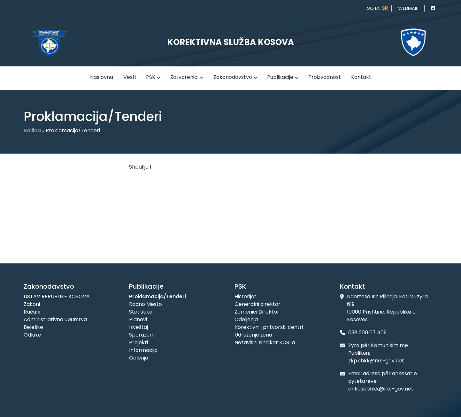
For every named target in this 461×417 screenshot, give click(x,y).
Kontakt (361, 77)
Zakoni (32, 304)
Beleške (33, 327)
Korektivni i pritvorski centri (268, 327)
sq (370, 8)
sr (385, 8)
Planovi (138, 319)
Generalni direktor (257, 304)
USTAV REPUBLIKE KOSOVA (57, 296)
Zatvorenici (184, 77)
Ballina (32, 130)
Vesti (129, 77)
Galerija (138, 357)
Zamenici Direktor (256, 311)
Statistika (140, 311)
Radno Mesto (145, 304)
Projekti (138, 342)
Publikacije (280, 77)
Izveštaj (138, 327)
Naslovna (101, 77)
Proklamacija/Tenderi (157, 296)
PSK (150, 77)
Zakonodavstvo (232, 77)
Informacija (143, 350)
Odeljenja (246, 319)
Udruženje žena (253, 334)
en (377, 8)
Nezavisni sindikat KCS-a (264, 342)
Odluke (32, 334)
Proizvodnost (324, 77)
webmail (408, 8)
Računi (32, 311)
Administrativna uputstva (55, 319)
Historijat (245, 296)
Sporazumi (142, 334)
